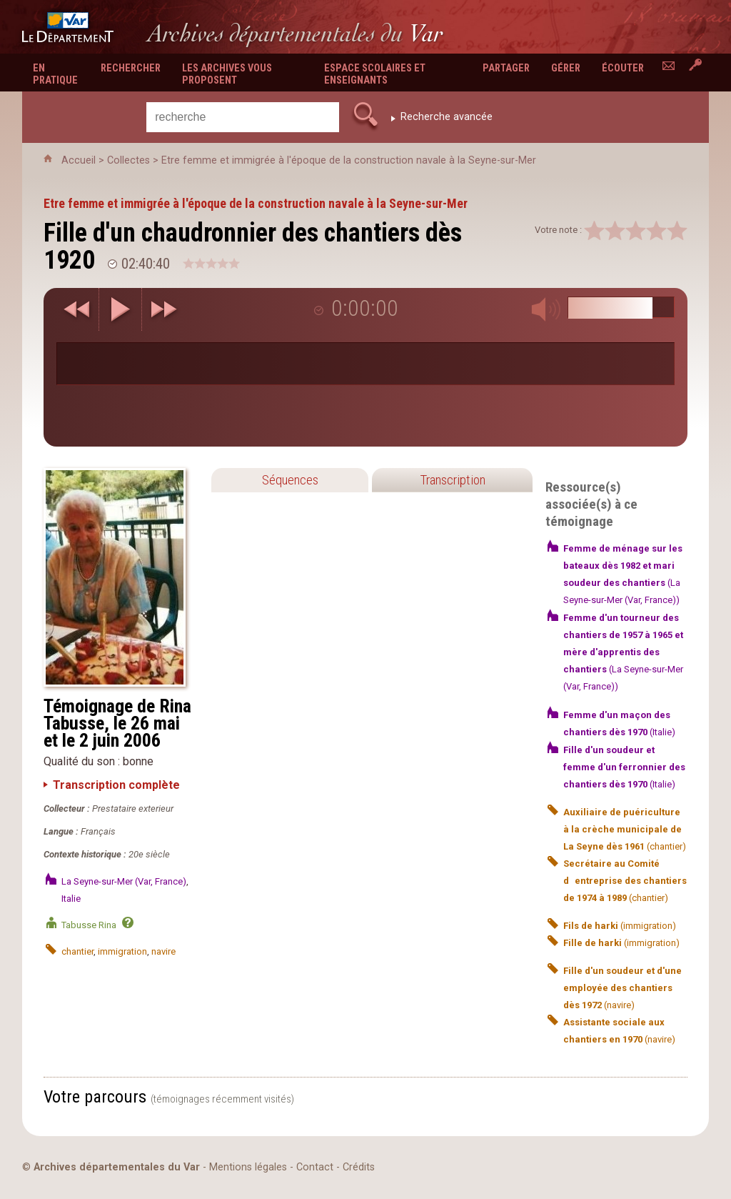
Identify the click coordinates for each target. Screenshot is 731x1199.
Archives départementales (295, 33)
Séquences (290, 480)
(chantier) (624, 829)
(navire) (622, 987)
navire (163, 951)
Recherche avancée (446, 117)
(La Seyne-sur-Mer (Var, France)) (623, 652)
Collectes (128, 160)
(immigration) (619, 925)
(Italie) (624, 767)
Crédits (359, 1167)
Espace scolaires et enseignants (374, 74)
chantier (77, 951)
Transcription (452, 480)
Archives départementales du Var (117, 1167)
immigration (122, 951)
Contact (314, 1167)
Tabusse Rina (88, 925)
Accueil (78, 160)
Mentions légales (248, 1167)
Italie (71, 898)
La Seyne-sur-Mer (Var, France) (123, 881)
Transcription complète (116, 785)
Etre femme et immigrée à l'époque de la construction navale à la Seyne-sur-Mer (348, 160)
